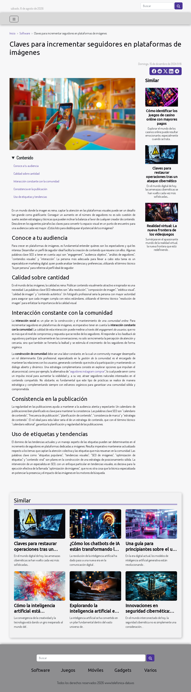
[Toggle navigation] (14, 19)
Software (24, 33)
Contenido (24, 157)
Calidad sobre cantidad (27, 173)
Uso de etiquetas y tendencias (30, 197)
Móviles (95, 670)
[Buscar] (157, 5)
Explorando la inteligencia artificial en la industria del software (94, 611)
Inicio (12, 33)
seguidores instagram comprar (87, 371)
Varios (150, 670)
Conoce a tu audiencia (26, 166)
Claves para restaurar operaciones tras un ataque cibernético (161, 174)
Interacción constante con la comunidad (36, 181)
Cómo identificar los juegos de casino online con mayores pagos (161, 117)
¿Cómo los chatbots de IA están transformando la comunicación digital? (95, 549)
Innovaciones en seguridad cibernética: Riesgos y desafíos (148, 611)
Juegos (68, 670)
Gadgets (123, 670)
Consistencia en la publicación (30, 189)
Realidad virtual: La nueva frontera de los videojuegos (162, 230)
